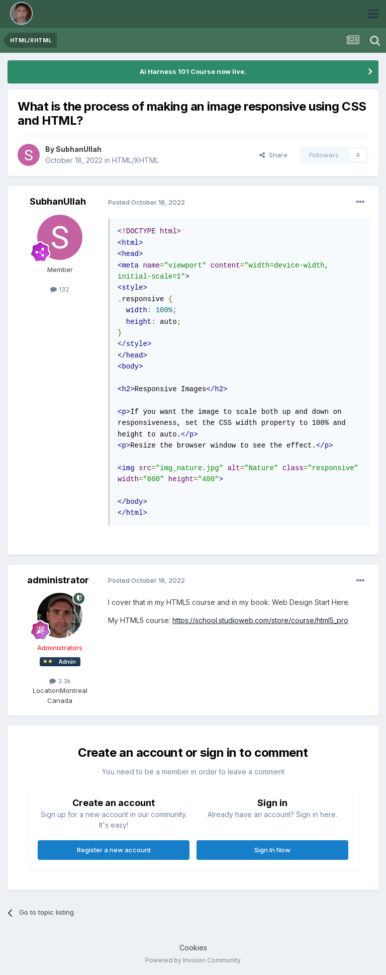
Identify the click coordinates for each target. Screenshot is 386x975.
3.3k (60, 681)
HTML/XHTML (135, 160)
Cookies (193, 947)
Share (273, 155)
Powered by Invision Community (193, 960)
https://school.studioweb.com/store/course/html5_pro (260, 620)
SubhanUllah (79, 149)
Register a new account (114, 850)
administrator (58, 580)
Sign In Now (272, 850)
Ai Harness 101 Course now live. (193, 71)
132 (59, 289)
